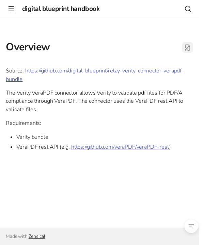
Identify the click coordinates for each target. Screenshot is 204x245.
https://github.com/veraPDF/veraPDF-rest (120, 147)
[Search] (187, 8)
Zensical (37, 236)
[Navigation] (11, 8)
